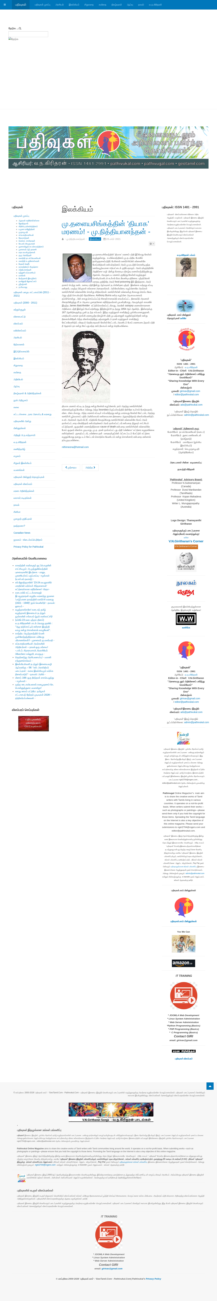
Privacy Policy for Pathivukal (28, 546)
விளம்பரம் (18, 323)
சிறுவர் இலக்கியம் (23, 463)
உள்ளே (183, 318)
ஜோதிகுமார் (23, 223)
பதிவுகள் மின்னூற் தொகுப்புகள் (29, 477)
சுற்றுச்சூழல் (20, 309)
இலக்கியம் (74, 4)
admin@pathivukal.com (196, 415)
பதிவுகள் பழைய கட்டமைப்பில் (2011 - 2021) (32, 294)
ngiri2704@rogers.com (45, 1165)
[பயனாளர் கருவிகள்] (152, 244)
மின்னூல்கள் (20, 428)
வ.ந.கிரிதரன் (155, 4)
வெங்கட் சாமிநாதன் (27, 241)
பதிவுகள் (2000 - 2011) (25, 302)
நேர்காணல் (19, 344)
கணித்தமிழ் (19, 449)
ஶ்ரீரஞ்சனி (23, 284)
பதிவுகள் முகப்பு (42, 4)
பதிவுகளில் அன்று (22, 421)
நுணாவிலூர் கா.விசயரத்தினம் (31, 246)
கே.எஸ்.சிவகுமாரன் (27, 244)
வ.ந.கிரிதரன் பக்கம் (186, 255)
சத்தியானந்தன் (25, 270)
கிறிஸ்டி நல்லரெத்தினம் (28, 226)
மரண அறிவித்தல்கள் (24, 491)
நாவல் (141, 4)
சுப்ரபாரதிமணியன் (26, 235)
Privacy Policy (153, 1279)
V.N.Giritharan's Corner (186, 541)
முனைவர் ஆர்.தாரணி (28, 249)
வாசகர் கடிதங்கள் (23, 498)
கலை (16, 407)
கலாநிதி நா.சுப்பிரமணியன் (30, 258)
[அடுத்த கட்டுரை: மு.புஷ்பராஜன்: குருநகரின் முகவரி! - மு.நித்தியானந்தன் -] (90, 467)
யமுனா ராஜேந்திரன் (27, 229)
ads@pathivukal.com (191, 404)
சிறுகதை (89, 4)
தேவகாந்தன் (24, 238)
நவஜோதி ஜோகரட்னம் (28, 281)
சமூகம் (17, 456)
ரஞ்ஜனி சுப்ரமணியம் (27, 272)
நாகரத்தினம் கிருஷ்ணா (28, 267)
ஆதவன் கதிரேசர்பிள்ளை (29, 220)
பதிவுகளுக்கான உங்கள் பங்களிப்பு (184, 867)
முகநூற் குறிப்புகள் (23, 518)
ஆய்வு (130, 4)
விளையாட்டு (20, 316)
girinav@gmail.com (190, 391)
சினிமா (17, 511)
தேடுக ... (13, 28)
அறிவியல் (18, 379)
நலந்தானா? (19, 525)
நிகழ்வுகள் (117, 4)
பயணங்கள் (19, 470)
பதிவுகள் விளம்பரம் (23, 484)
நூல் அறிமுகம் (21, 400)
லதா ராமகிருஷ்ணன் (27, 252)
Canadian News (22, 532)
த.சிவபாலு (23, 287)
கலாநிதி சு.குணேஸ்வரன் (29, 261)
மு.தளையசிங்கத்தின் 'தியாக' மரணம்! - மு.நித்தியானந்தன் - (106, 227)
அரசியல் (59, 4)
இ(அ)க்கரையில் (21, 351)
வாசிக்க (186, 627)
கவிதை (102, 4)
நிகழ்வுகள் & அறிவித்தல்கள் (27, 393)
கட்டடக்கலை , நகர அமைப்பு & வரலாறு (33, 414)
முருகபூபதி (23, 232)
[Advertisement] (108, 84)
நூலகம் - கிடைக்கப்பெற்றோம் (28, 539)
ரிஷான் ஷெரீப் (24, 264)
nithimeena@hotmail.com (75, 447)
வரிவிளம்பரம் (20, 330)
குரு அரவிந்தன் (25, 255)
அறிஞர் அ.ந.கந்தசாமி (24, 435)
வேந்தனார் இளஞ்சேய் (28, 278)
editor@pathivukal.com (187, 394)
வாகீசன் (22, 275)
